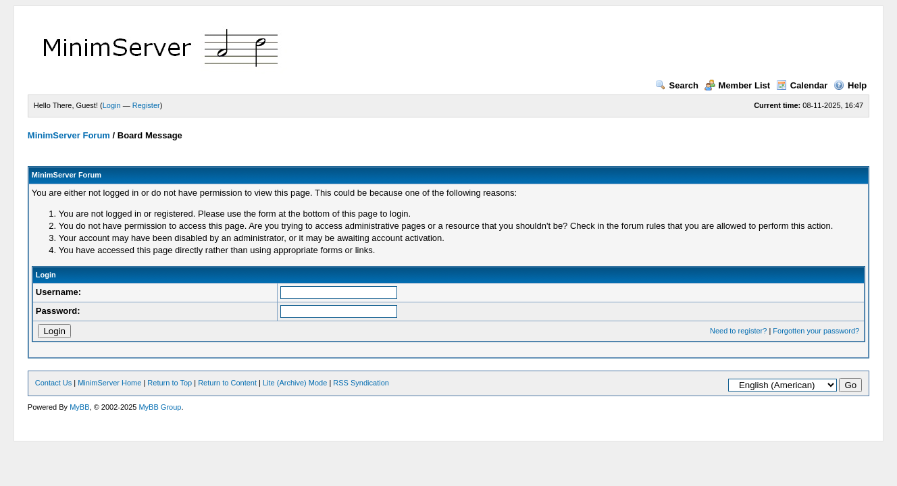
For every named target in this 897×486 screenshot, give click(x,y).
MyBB (79, 407)
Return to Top (169, 383)
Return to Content (227, 383)
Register (146, 105)
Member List (737, 85)
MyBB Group (159, 407)
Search (676, 85)
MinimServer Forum (69, 135)
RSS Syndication (361, 383)
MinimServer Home (109, 383)
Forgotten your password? (816, 331)
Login (112, 105)
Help (850, 85)
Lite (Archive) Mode (295, 383)
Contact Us (53, 383)
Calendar (802, 85)
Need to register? (738, 331)
